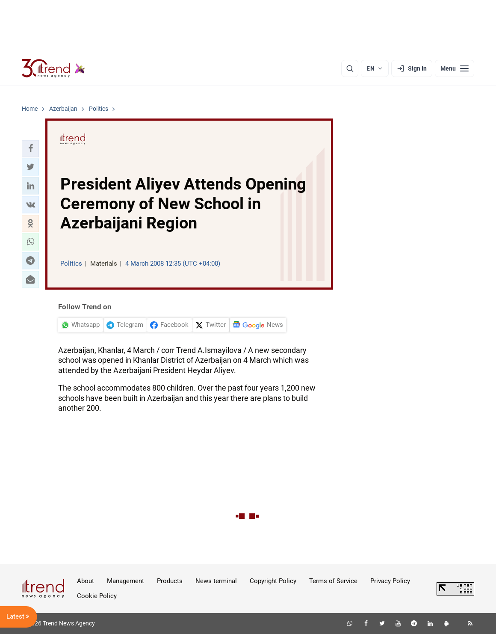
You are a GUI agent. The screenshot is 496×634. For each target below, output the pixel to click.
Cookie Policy (97, 596)
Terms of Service (333, 581)
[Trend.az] (53, 68)
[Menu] (454, 68)
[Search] (349, 68)
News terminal (216, 581)
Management (125, 581)
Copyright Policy (273, 581)
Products (170, 581)
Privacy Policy (390, 581)
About (85, 581)
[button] (30, 148)
